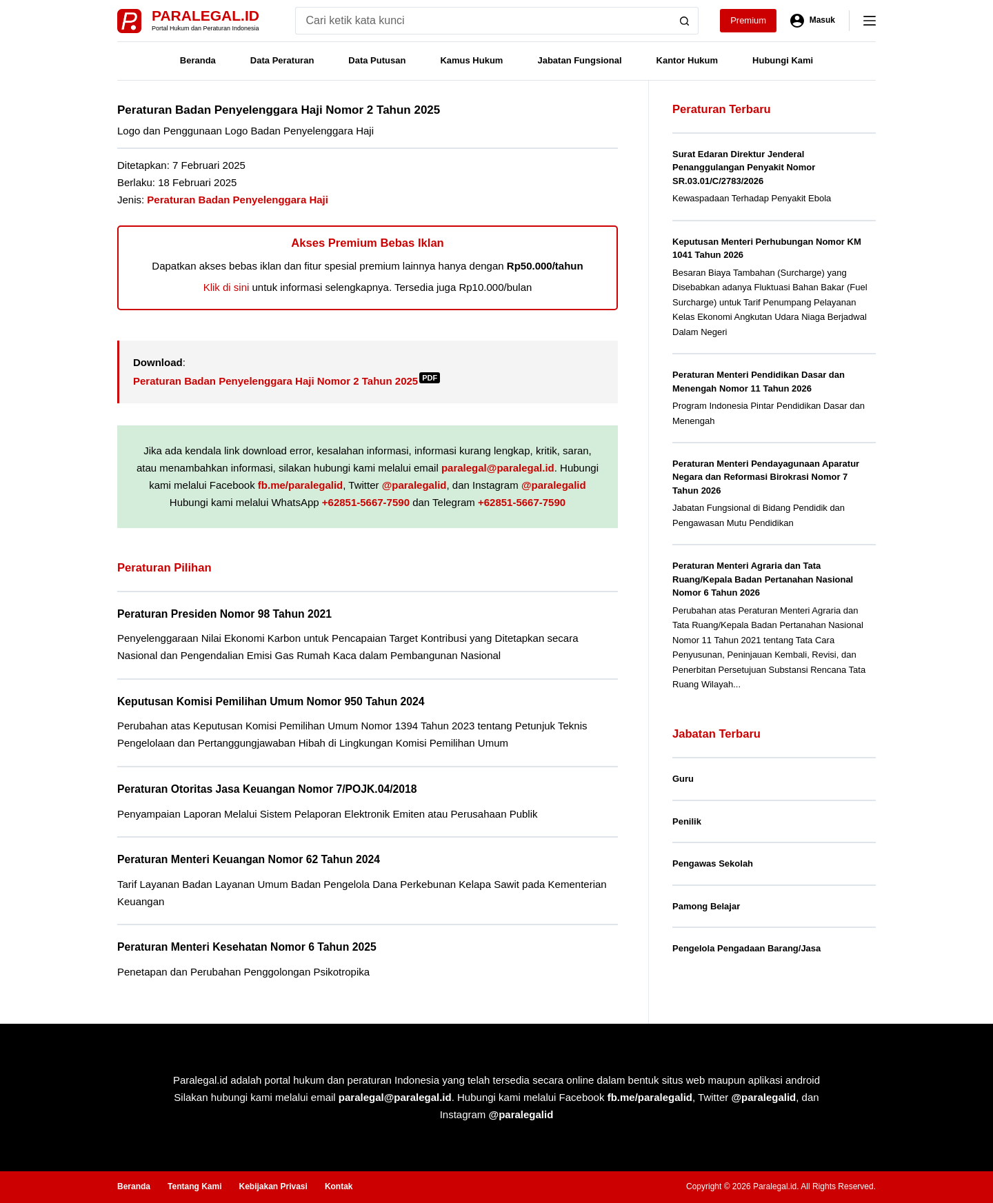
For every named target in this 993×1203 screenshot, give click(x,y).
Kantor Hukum (687, 60)
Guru (683, 779)
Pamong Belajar (706, 906)
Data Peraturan (282, 60)
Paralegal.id (205, 15)
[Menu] (869, 20)
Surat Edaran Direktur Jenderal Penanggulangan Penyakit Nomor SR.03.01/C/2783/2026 (743, 167)
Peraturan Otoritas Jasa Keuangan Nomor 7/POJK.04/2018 (267, 789)
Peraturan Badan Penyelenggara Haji (237, 199)
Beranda (198, 60)
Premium (748, 20)
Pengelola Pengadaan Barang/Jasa (746, 948)
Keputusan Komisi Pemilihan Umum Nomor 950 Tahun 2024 (271, 701)
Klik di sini (226, 287)
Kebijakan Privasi (273, 1186)
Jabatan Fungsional (579, 60)
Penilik (686, 821)
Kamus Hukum (471, 60)
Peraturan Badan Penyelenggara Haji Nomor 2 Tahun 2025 (286, 381)
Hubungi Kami (782, 60)
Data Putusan (376, 60)
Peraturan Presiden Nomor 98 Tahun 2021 (224, 614)
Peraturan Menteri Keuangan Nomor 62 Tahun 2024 (248, 859)
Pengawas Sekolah (712, 863)
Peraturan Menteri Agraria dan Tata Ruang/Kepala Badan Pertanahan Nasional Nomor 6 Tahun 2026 (762, 579)
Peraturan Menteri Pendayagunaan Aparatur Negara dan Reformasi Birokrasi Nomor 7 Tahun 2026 (765, 477)
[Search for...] (483, 20)
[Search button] (685, 20)
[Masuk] (812, 21)
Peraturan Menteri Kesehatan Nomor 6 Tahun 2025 (247, 947)
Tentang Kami (194, 1186)
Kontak (339, 1186)
